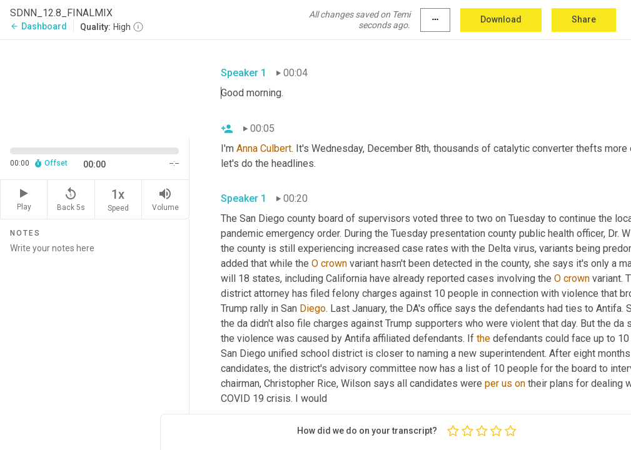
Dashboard (38, 26)
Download (501, 19)
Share (584, 19)
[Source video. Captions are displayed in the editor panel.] (94, 87)
